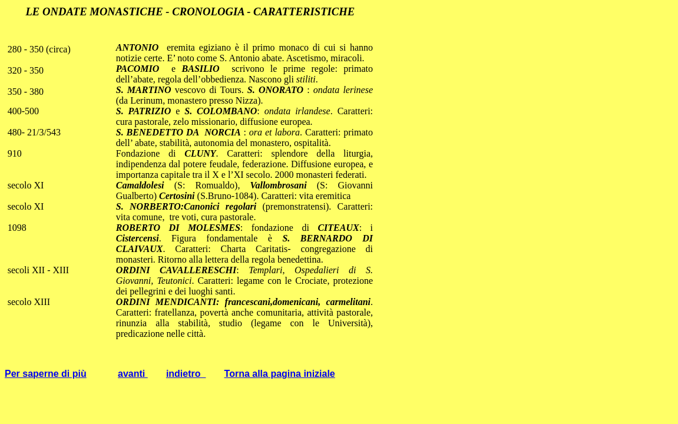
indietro (186, 374)
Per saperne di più (46, 374)
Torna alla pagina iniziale (279, 374)
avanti (133, 374)
